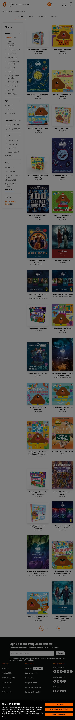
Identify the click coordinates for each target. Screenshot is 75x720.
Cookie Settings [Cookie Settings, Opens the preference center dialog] (59, 704)
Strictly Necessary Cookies (59, 709)
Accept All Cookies (59, 714)
